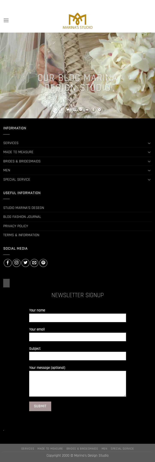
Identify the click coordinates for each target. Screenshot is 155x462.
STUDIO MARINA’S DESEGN (23, 207)
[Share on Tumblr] (93, 110)
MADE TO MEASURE (18, 151)
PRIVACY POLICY (15, 225)
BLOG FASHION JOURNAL (22, 216)
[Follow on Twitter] (25, 263)
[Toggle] (149, 143)
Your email (77, 336)
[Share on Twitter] (68, 110)
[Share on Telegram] (99, 110)
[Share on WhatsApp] (55, 110)
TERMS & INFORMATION (21, 235)
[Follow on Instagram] (16, 263)
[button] (6, 20)
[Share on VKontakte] (87, 110)
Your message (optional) (77, 383)
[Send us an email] (34, 263)
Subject (77, 355)
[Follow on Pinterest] (43, 263)
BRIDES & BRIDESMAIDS (22, 161)
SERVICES (10, 142)
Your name (77, 317)
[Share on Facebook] (62, 110)
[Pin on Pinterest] (81, 110)
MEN (6, 170)
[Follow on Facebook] (8, 263)
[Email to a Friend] (74, 110)
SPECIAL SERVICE (16, 179)
